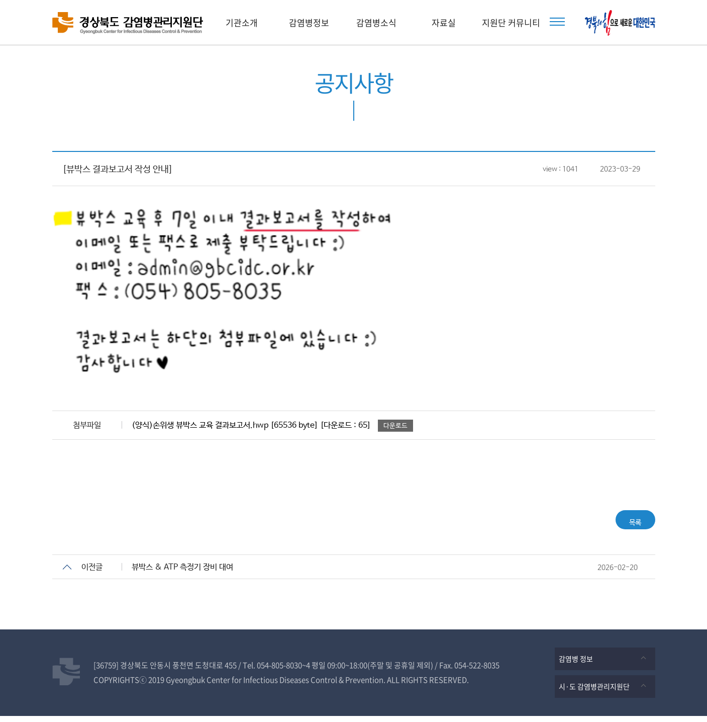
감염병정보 (309, 22)
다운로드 (395, 426)
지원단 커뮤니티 (511, 22)
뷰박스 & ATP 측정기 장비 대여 (182, 573)
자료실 (444, 22)
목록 (628, 522)
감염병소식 (376, 22)
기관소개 (242, 22)
